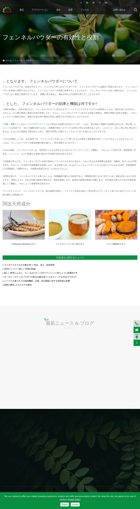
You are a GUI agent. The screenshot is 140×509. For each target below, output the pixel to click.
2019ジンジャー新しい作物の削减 (20, 269)
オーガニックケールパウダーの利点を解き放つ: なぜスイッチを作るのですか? (40, 277)
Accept (75, 504)
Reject (64, 504)
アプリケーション (40, 10)
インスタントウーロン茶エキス (70, 244)
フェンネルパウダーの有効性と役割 (50, 60)
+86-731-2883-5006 (50, 2)
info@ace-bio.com (13, 2)
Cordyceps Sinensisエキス (24, 244)
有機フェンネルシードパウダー (24, 124)
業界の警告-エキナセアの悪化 (18, 285)
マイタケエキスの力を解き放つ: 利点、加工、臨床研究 (29, 265)
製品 (22, 10)
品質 (70, 10)
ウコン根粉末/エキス (116, 244)
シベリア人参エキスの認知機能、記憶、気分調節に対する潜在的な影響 (37, 281)
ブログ (28, 60)
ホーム (9, 60)
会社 (58, 10)
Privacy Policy (74, 499)
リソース (85, 10)
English (130, 3)
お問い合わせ (119, 10)
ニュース (101, 10)
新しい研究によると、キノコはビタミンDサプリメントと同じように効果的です (41, 273)
